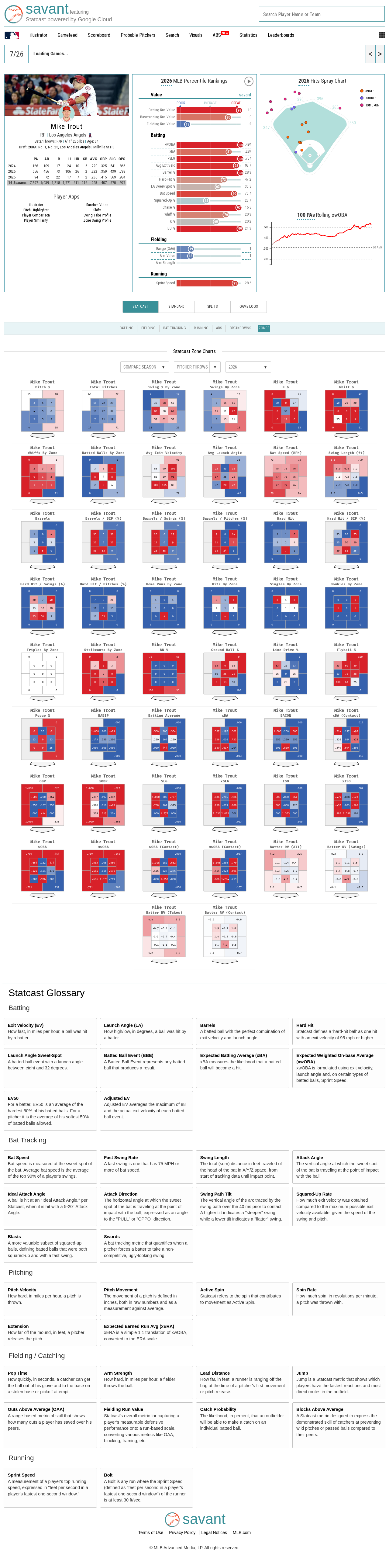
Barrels (207, 1025)
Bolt (108, 1475)
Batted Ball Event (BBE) (128, 1055)
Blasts (14, 1236)
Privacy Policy (183, 1532)
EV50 (13, 1098)
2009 (32, 147)
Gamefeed (67, 35)
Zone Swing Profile (97, 220)
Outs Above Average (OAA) (36, 1409)
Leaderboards (281, 35)
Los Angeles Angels (75, 147)
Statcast (140, 306)
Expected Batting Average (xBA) (233, 1055)
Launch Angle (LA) (123, 1025)
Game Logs (248, 306)
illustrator (38, 35)
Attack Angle (309, 1157)
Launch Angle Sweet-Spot (35, 1055)
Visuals (195, 35)
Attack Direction (120, 1194)
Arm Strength (118, 1373)
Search (172, 35)
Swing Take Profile (97, 215)
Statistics (248, 35)
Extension (18, 1326)
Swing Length (214, 1157)
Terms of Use (151, 1532)
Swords (112, 1236)
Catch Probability (218, 1409)
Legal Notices (214, 1532)
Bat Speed (18, 1157)
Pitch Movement (120, 1289)
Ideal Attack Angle (27, 1194)
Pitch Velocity (22, 1289)
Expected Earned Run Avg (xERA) (139, 1326)
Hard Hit (304, 1025)
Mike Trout (66, 126)
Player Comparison (36, 215)
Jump (302, 1373)
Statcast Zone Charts (194, 351)
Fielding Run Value (123, 1409)
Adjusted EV (117, 1098)
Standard (176, 306)
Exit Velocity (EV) (26, 1025)
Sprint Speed (21, 1475)
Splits (212, 306)
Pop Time (18, 1373)
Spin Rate (306, 1289)
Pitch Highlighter (36, 210)
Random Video (97, 205)
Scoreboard (99, 35)
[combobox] (322, 14)
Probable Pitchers (138, 35)
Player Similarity (36, 220)
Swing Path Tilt (216, 1194)
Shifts (97, 210)
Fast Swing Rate (121, 1157)
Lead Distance (215, 1373)
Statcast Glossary (47, 992)
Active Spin (212, 1289)
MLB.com (242, 1532)
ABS (221, 35)
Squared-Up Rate (314, 1194)
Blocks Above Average (319, 1409)
